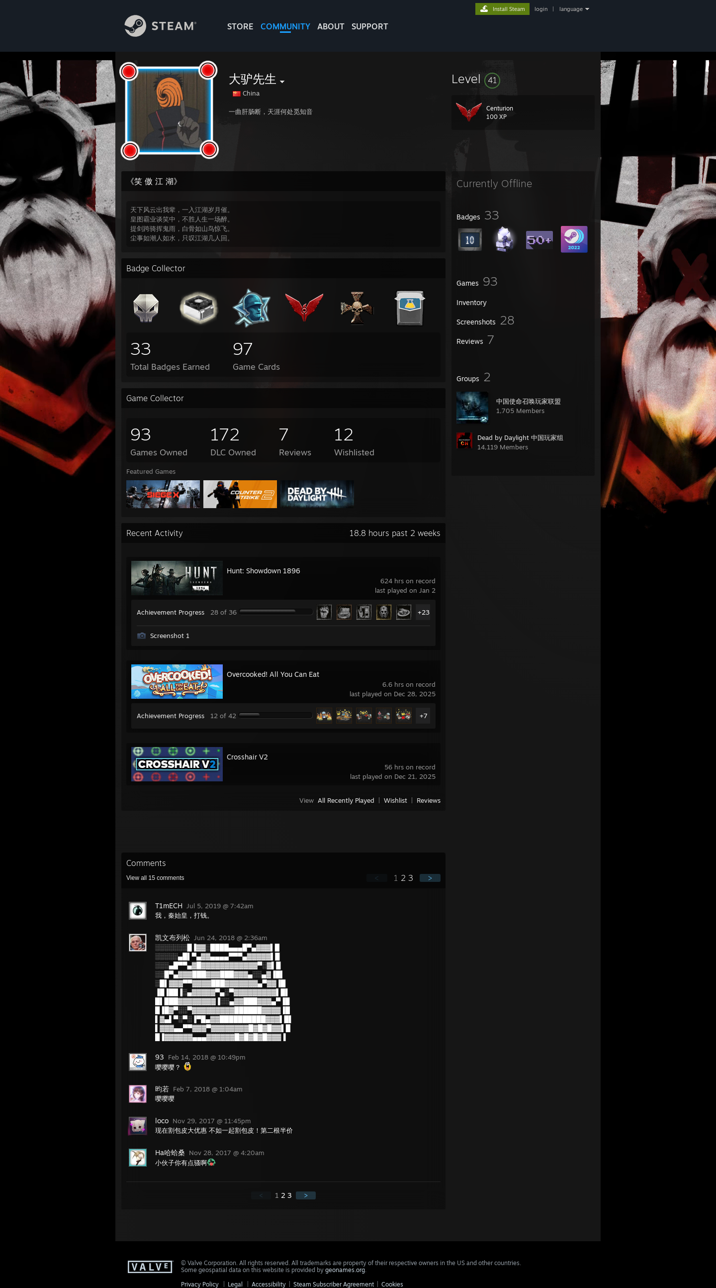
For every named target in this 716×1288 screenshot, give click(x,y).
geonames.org (345, 1270)
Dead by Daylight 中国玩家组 (520, 437)
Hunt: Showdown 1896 (263, 570)
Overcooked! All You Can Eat (273, 674)
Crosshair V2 (247, 756)
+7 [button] (424, 716)
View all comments (155, 877)
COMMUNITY (285, 26)
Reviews (429, 800)
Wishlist (395, 800)
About (331, 26)
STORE (240, 26)
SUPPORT (370, 26)
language (571, 8)
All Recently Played (346, 800)
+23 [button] (424, 612)
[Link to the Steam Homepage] (168, 34)
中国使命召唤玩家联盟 (528, 401)
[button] (523, 79)
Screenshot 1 (169, 636)
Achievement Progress (170, 612)
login (541, 8)
